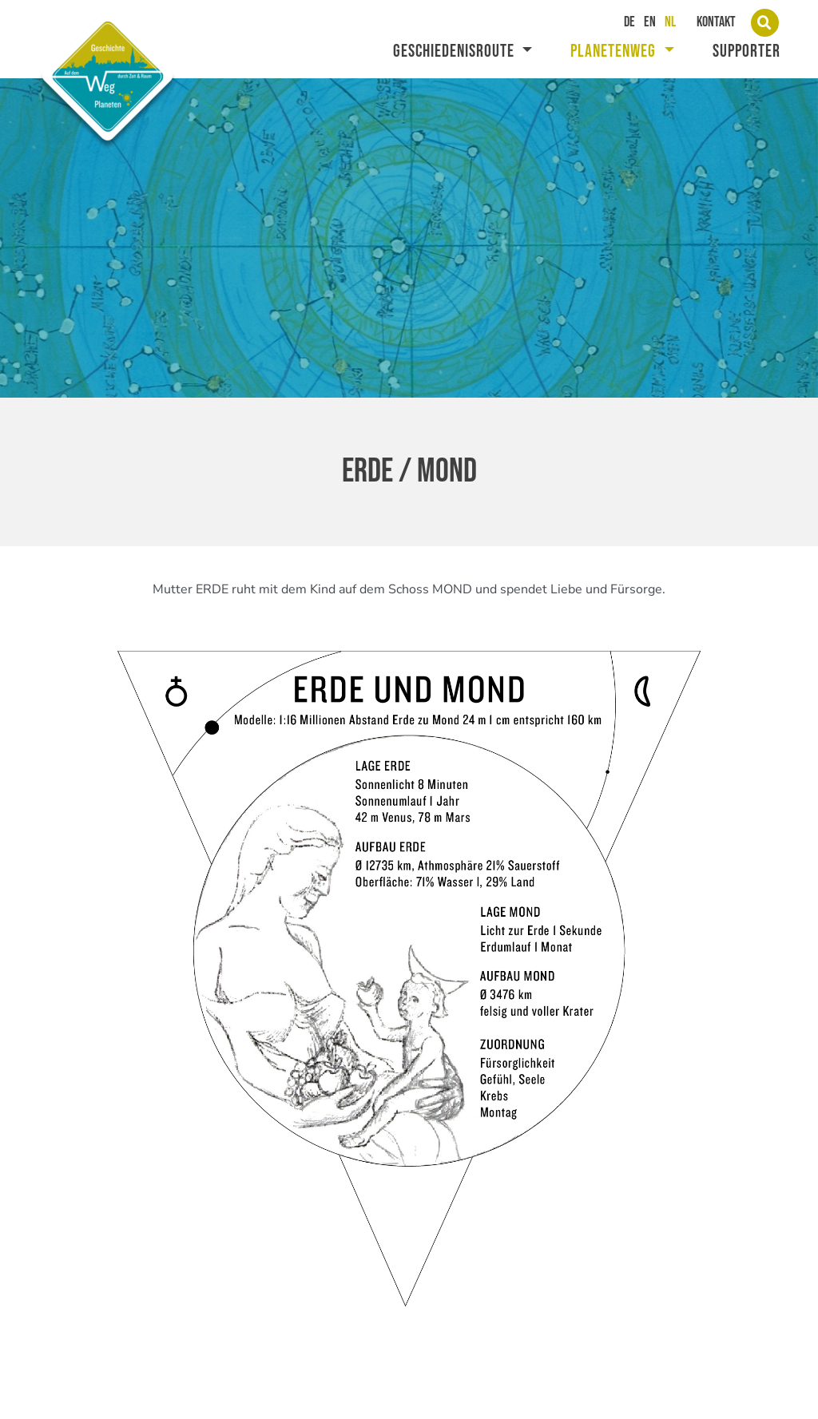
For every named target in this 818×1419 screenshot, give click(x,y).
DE (629, 22)
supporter (746, 51)
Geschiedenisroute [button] (455, 51)
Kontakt (716, 22)
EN (650, 22)
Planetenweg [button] (615, 51)
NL (670, 22)
